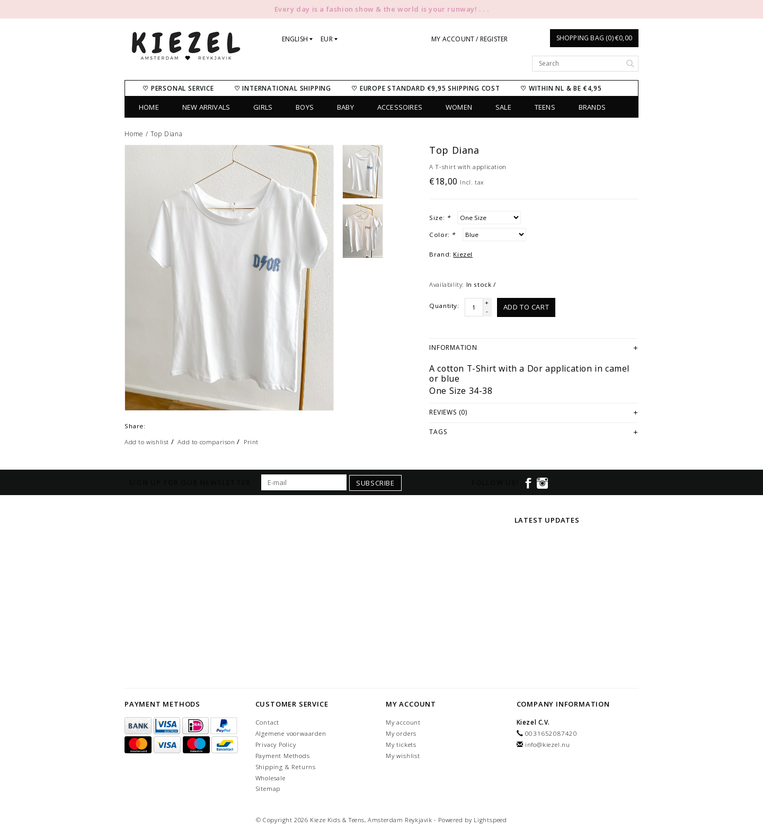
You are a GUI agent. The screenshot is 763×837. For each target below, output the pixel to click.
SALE (503, 107)
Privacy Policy (275, 744)
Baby (345, 107)
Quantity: (444, 306)
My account (403, 722)
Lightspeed (490, 820)
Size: (439, 218)
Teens (545, 107)
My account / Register (469, 38)
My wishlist (403, 756)
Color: (442, 235)
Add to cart (526, 307)
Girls (262, 107)
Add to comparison (206, 442)
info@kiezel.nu (547, 744)
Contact (267, 722)
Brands (592, 107)
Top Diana (166, 133)
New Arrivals (206, 107)
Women (459, 107)
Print (251, 442)
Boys (305, 107)
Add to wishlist (147, 442)
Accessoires (399, 107)
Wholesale (270, 778)
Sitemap (268, 788)
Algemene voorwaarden (290, 733)
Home (149, 107)
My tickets (401, 744)
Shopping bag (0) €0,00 (594, 37)
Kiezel (463, 254)
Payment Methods (282, 756)
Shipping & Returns (285, 767)
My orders (401, 733)
